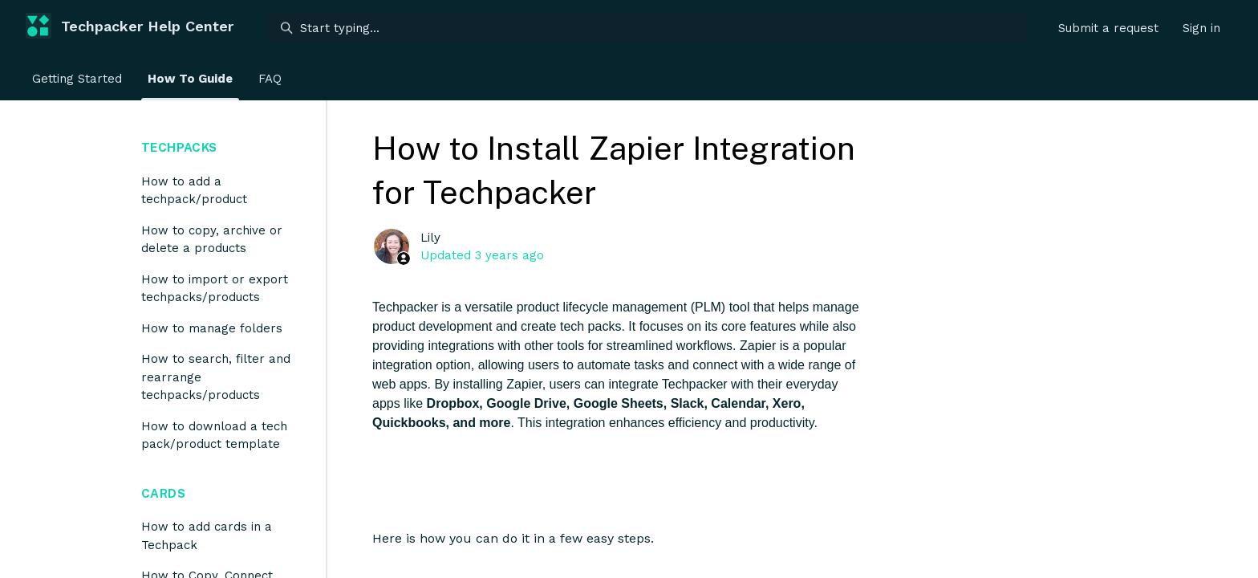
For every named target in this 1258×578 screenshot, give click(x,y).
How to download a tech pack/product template (214, 435)
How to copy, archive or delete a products (211, 239)
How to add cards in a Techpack (206, 535)
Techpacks (179, 147)
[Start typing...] (648, 28)
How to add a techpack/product (194, 190)
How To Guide (190, 78)
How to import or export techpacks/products (214, 288)
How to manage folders (211, 328)
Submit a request (1108, 28)
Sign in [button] (1201, 28)
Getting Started (77, 78)
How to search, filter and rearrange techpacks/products (215, 377)
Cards (163, 493)
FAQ (270, 78)
